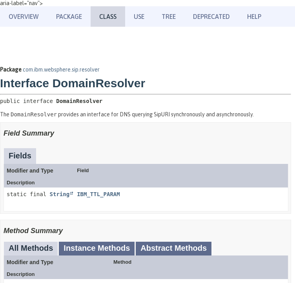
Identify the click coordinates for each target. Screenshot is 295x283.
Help (254, 16)
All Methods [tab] (31, 248)
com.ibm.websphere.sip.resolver (61, 69)
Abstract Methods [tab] (173, 248)
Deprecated (211, 16)
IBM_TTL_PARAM (98, 194)
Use (139, 16)
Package (69, 16)
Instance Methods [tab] (97, 248)
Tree (169, 16)
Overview (24, 16)
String (60, 194)
